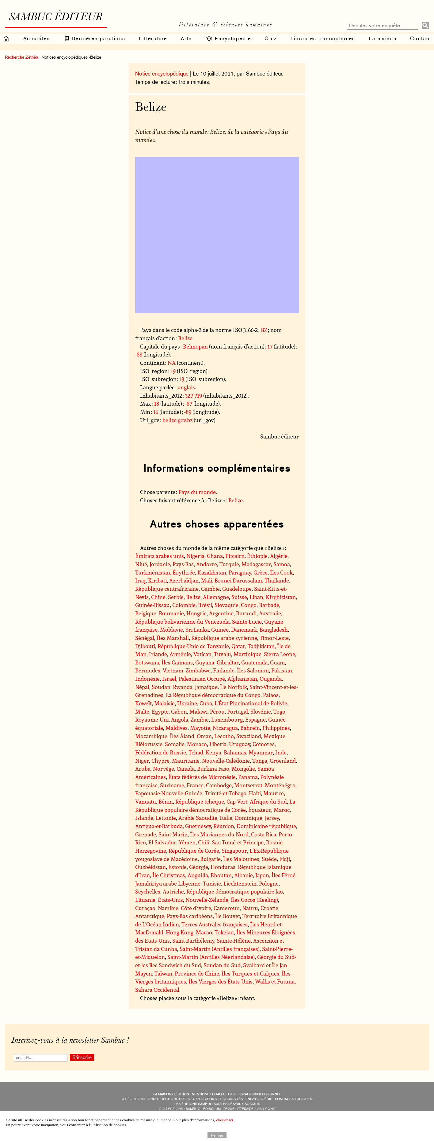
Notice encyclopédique (161, 73)
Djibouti (145, 646)
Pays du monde (197, 492)
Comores (264, 744)
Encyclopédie (228, 38)
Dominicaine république (266, 826)
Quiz (271, 38)
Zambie (200, 719)
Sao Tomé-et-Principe (238, 842)
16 (155, 411)
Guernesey (198, 826)
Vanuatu (145, 801)
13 (182, 379)
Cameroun (227, 908)
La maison (383, 38)
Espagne (255, 719)
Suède (269, 859)
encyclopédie (259, 1099)
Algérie (278, 555)
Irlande (158, 654)
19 (173, 371)
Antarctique (149, 916)
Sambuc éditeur (55, 18)
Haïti (255, 793)
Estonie (177, 866)
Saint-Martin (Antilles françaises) (220, 948)
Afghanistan (242, 678)
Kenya (213, 752)
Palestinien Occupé (202, 678)
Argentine (221, 613)
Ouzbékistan (150, 866)
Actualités (36, 38)
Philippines (276, 727)
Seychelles (147, 891)
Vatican (202, 654)
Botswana (147, 662)
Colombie (184, 605)
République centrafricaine (167, 588)
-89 (187, 411)
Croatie (269, 908)
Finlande (223, 670)
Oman (204, 736)
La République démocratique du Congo (213, 695)
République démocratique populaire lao (234, 891)
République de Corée (194, 850)
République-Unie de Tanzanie (193, 646)
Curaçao (145, 908)
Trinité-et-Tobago (225, 793)
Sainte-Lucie (247, 621)
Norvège (163, 768)
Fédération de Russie (160, 752)
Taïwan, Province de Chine (186, 973)
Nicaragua (225, 727)
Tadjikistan (261, 646)
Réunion (223, 826)
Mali (206, 580)
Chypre (160, 760)
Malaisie (164, 703)
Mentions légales (208, 1094)
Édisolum (212, 1109)
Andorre (206, 564)
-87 (188, 403)
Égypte (160, 711)
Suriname (172, 785)
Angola (179, 719)
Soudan (161, 687)
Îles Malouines (241, 859)
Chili (203, 842)
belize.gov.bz (177, 420)
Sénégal (144, 637)
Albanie (243, 875)
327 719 (193, 395)
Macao (204, 932)
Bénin (165, 801)
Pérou (217, 711)
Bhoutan (221, 875)
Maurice (273, 793)
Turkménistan (152, 572)
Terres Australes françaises (214, 924)
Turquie (229, 564)
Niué (141, 564)
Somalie (175, 744)
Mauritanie (186, 760)
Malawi (198, 711)
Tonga (259, 760)
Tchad (195, 752)
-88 (138, 354)
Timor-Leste (274, 637)
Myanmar (261, 752)
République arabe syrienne (224, 637)
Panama (248, 777)
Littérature (153, 38)
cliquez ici (224, 1120)
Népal (142, 687)
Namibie (168, 908)
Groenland (283, 760)
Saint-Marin (173, 834)
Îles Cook (281, 572)
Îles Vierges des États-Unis (220, 981)
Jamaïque (206, 687)
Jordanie (160, 564)
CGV (232, 1094)
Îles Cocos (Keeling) (254, 899)
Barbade (269, 605)
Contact (421, 38)
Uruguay (239, 744)
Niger (142, 760)
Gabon (179, 711)
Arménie (180, 654)
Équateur (259, 809)
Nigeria (195, 555)
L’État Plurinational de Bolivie (251, 703)
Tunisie (212, 883)
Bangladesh (274, 629)
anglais (186, 387)
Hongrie (196, 613)
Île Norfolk (233, 687)
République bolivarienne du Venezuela (182, 621)
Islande (144, 817)
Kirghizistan (281, 597)
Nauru (250, 908)
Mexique (274, 736)
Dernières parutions (95, 39)
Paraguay (240, 572)
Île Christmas (168, 875)
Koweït (143, 703)
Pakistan (281, 670)
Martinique (247, 654)
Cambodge (219, 785)
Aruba (142, 768)
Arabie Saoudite (197, 817)
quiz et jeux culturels (169, 1099)
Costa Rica (263, 834)
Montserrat (248, 785)
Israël (169, 678)
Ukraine (187, 703)
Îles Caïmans (177, 662)
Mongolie (243, 768)
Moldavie (171, 629)
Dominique (248, 817)
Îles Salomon (253, 670)
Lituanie (145, 899)
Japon (262, 875)
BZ (264, 329)
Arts (186, 38)
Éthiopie (257, 555)
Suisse (239, 597)
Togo (279, 711)
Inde (281, 752)
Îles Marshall (173, 637)
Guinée (220, 629)
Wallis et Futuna (275, 981)
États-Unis (170, 899)
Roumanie (171, 613)
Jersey (272, 817)
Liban (256, 597)
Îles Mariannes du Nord (219, 834)
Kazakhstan (211, 572)
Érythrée (184, 572)
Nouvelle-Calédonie (226, 760)
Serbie (176, 597)
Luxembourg (227, 719)
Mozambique (151, 736)
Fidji (284, 859)
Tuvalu (222, 654)
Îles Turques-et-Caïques (250, 973)
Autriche (173, 891)
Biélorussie (148, 744)
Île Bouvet (227, 916)
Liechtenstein (240, 883)
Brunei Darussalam (238, 580)
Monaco (197, 744)
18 (156, 403)
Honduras (223, 866)
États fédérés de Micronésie (202, 777)
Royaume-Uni (152, 719)
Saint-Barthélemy (193, 940)
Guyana (204, 662)
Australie (270, 613)
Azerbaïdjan (184, 580)
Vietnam (173, 670)
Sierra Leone (279, 654)
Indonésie (147, 678)
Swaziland (248, 736)
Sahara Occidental (157, 989)
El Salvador (162, 842)
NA (172, 362)
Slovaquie (226, 605)
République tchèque (199, 801)
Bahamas (235, 752)
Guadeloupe (237, 588)
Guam (277, 662)
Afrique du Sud (268, 801)
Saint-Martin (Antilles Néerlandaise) (211, 956)
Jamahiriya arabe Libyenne (167, 883)
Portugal (237, 711)
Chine (158, 597)
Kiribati (157, 580)
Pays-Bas (183, 564)
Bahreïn (250, 727)
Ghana (215, 555)
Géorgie (198, 866)
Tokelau (224, 932)
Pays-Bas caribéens (190, 916)
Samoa (281, 564)
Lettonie (166, 817)
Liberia (218, 744)
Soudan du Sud (222, 965)
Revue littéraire (249, 1109)
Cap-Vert (237, 801)
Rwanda (182, 687)
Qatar (238, 646)
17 (270, 346)
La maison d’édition (171, 1094)
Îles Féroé (283, 875)
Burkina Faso (213, 768)
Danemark (244, 629)
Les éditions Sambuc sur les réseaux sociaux (217, 1104)
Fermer (217, 1134)
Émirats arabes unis (159, 555)
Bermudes (147, 670)
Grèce (260, 572)
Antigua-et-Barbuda (159, 826)
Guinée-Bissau (152, 605)
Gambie (210, 588)
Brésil (205, 605)
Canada (186, 768)
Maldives (177, 727)
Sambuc (193, 1109)
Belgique (145, 613)
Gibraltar (228, 662)
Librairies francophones (323, 38)
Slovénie (260, 711)
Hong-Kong (179, 932)
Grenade (145, 834)
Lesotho (224, 736)
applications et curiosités (217, 1099)
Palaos (271, 695)
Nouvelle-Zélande (206, 899)
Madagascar (256, 564)
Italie (226, 817)
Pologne (269, 883)
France (195, 785)
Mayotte (200, 727)
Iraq (140, 580)
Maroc (282, 809)
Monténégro (280, 785)
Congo (249, 605)
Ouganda (271, 678)
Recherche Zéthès (21, 57)
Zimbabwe (198, 670)
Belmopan (195, 346)
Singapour (234, 850)
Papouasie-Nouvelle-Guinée (168, 793)
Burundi (246, 613)
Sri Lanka (197, 629)
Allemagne (216, 597)
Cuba (206, 703)
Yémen (187, 842)
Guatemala (254, 662)
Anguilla (198, 875)
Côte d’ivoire (196, 908)
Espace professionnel (259, 1094)
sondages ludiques (293, 1099)
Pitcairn (235, 555)
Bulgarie (210, 859)
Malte (142, 711)
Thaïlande (277, 580)
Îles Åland (182, 736)
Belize (185, 338)
